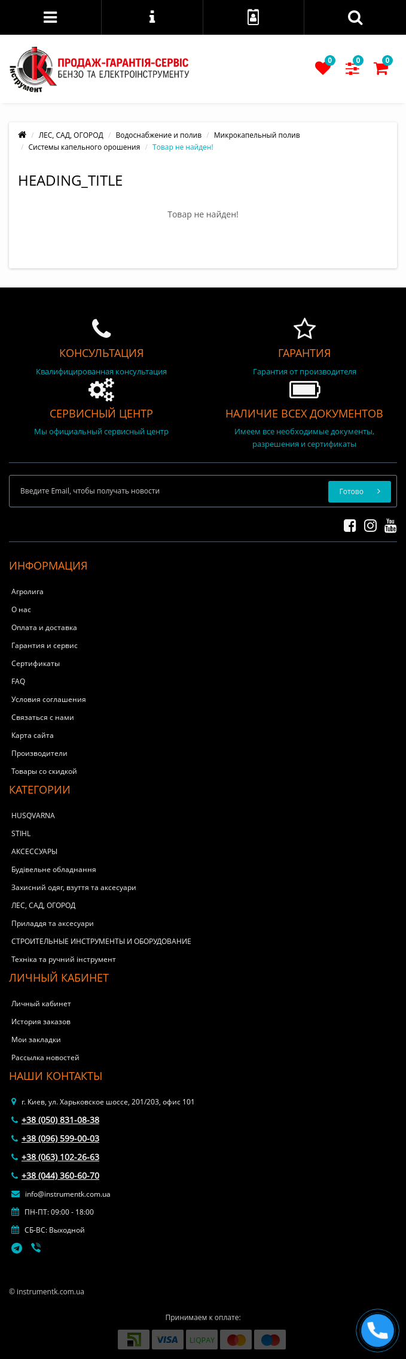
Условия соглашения (48, 699)
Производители (39, 753)
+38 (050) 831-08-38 (55, 1119)
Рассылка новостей (45, 1057)
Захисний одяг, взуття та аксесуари (73, 887)
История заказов (41, 1021)
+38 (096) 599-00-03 (55, 1138)
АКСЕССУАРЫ (34, 851)
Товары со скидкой (44, 771)
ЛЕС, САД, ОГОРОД (71, 135)
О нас (21, 609)
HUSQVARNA (33, 815)
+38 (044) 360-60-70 (55, 1175)
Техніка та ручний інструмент (63, 959)
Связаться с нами (42, 717)
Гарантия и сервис (44, 645)
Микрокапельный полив (257, 135)
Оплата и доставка (44, 627)
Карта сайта (32, 735)
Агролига (27, 591)
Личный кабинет (41, 1003)
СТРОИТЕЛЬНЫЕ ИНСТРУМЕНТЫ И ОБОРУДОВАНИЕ (101, 941)
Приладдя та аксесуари (52, 923)
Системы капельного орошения (85, 147)
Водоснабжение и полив (158, 135)
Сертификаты (35, 663)
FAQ (18, 681)
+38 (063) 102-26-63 (55, 1157)
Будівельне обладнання (53, 869)
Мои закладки (36, 1039)
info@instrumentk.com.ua (61, 1194)
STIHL (20, 833)
